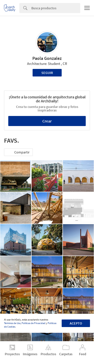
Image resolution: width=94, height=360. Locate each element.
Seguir (47, 72)
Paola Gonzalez (47, 58)
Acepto (76, 323)
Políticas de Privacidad (33, 323)
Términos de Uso (12, 323)
